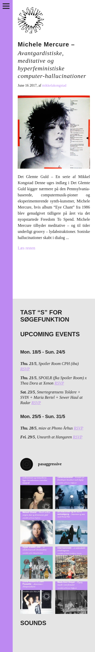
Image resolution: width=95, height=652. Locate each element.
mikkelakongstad (54, 85)
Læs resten (26, 248)
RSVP (25, 369)
